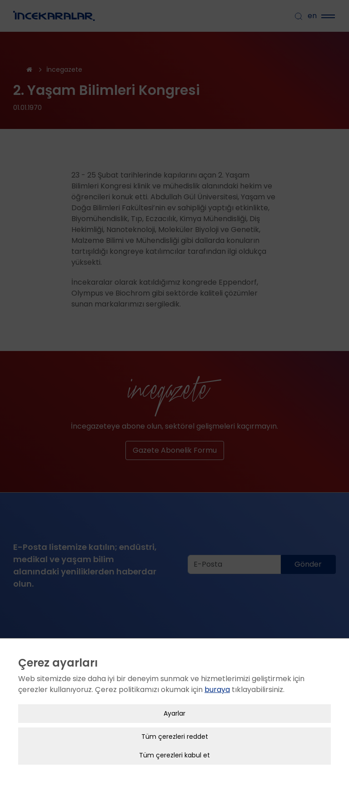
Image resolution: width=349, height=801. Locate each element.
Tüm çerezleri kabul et (174, 747)
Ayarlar (174, 705)
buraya (217, 682)
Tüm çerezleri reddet (174, 728)
